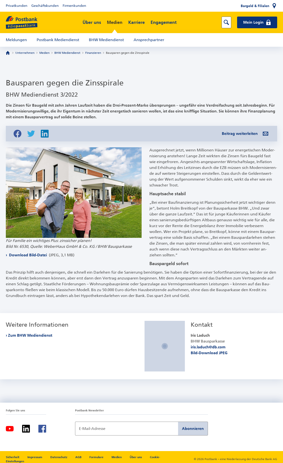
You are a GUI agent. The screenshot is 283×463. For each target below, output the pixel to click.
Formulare (96, 457)
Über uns (92, 22)
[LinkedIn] (26, 429)
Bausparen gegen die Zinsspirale (127, 53)
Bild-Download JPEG (209, 353)
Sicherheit (13, 457)
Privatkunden (16, 6)
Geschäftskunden (45, 6)
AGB (78, 457)
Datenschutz (59, 457)
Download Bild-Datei (41, 255)
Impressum (35, 457)
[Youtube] (10, 429)
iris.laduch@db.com (208, 347)
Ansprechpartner (149, 39)
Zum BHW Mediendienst (30, 335)
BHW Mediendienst (106, 39)
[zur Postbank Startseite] (21, 22)
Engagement (164, 22)
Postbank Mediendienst (58, 39)
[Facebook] (42, 429)
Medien (114, 22)
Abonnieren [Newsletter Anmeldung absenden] (193, 428)
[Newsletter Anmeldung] (126, 428)
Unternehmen (24, 53)
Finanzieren (93, 53)
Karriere (136, 22)
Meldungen (16, 39)
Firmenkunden (74, 6)
